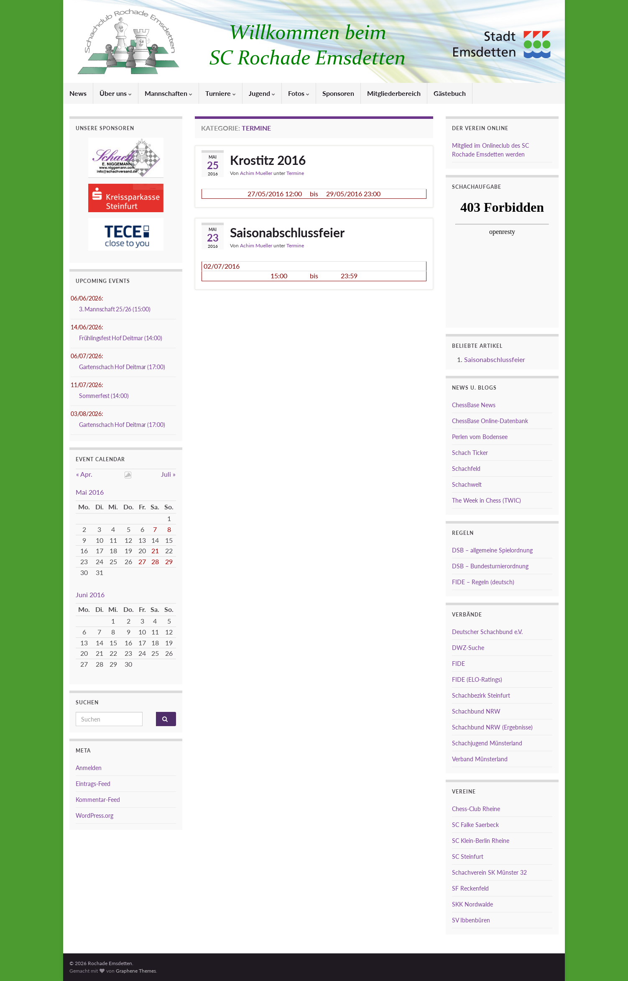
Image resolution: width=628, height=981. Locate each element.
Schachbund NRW (476, 711)
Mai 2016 (90, 492)
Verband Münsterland (480, 759)
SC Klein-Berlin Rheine (480, 840)
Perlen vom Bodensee (480, 436)
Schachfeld (466, 468)
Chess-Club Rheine (476, 808)
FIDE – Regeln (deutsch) (483, 582)
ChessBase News (473, 404)
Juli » (168, 474)
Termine (295, 173)
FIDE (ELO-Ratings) (477, 679)
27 (142, 561)
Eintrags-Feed (93, 783)
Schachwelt (467, 484)
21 (155, 551)
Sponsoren (338, 93)
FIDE (458, 663)
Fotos (298, 93)
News (78, 93)
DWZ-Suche (468, 647)
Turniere (220, 93)
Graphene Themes (136, 971)
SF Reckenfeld (470, 888)
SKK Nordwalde (472, 904)
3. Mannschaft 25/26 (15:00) (115, 309)
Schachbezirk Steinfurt (481, 695)
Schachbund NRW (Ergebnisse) (492, 727)
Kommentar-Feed (98, 799)
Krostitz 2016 (268, 159)
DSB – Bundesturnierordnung (490, 566)
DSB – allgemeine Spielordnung (492, 550)
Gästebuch (450, 93)
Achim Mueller (256, 173)
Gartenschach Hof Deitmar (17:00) (122, 366)
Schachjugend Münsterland (487, 743)
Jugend (262, 93)
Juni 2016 (90, 594)
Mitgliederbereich (394, 93)
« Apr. (84, 474)
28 (155, 561)
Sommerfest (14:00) (103, 395)
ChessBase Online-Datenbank (490, 420)
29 (169, 561)
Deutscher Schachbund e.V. (487, 631)
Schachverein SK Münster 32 (489, 872)
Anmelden (89, 767)
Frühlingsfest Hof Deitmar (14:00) (120, 338)
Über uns (116, 93)
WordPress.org (94, 815)
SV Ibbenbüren (471, 920)
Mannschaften (168, 93)
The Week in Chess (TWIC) (486, 500)
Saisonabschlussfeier (287, 232)
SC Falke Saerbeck (475, 824)
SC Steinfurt (467, 856)
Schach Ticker (470, 452)
